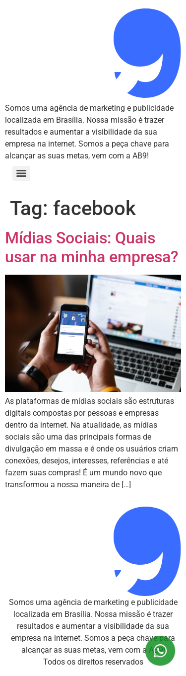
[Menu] (21, 173)
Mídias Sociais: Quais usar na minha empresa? (92, 247)
